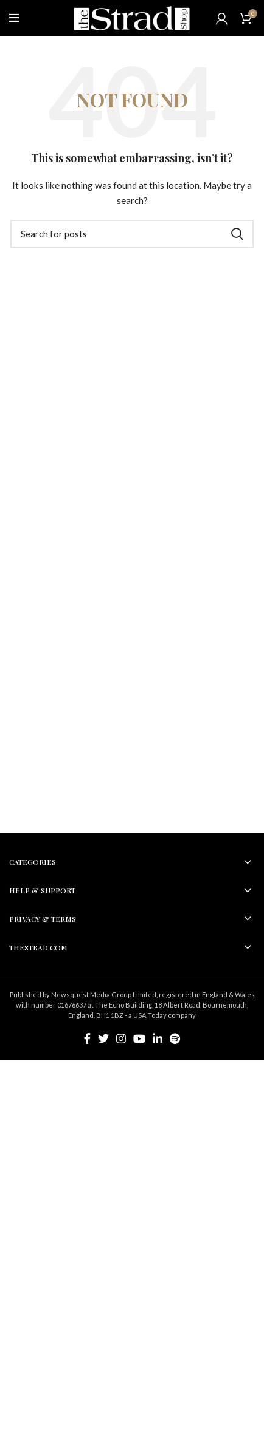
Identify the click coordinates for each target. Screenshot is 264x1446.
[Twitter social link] (103, 1038)
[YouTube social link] (139, 1038)
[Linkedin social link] (157, 1038)
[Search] (132, 234)
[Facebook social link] (87, 1038)
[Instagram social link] (121, 1038)
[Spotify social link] (175, 1038)
